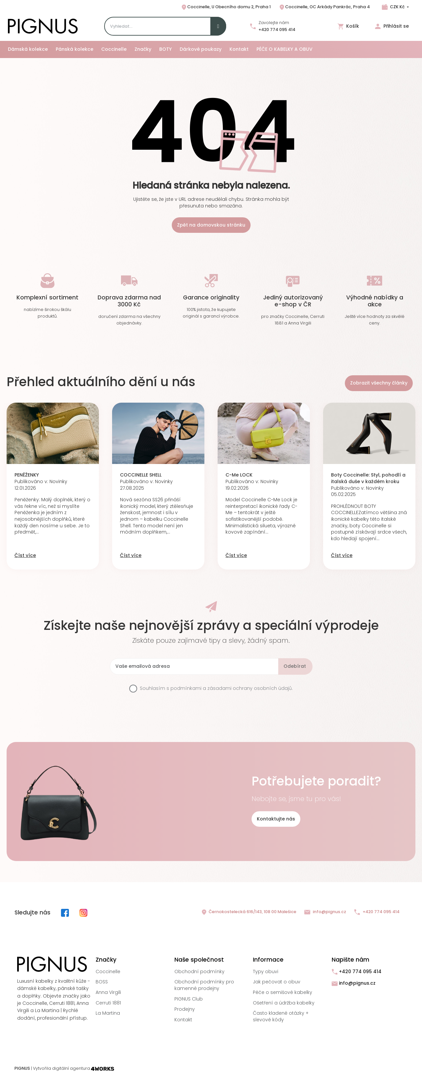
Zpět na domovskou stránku (211, 225)
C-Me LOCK (239, 475)
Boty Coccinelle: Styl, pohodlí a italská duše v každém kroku (368, 478)
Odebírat (295, 666)
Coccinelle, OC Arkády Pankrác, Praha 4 (324, 7)
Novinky (58, 481)
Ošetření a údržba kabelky (284, 1003)
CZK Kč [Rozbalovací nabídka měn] (397, 7)
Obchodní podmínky (199, 971)
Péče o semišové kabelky (282, 992)
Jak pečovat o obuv (276, 981)
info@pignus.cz (325, 912)
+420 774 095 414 (276, 29)
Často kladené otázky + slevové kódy (281, 1016)
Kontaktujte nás (276, 819)
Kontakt (183, 1019)
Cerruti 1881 (108, 1003)
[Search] (165, 26)
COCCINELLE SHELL (141, 475)
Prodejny (184, 1009)
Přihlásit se (392, 26)
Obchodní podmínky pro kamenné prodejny (204, 985)
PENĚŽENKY (27, 475)
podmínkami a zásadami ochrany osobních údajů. (231, 688)
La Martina (108, 1013)
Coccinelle (108, 971)
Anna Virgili (108, 992)
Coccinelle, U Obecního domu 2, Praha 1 (226, 7)
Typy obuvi (265, 971)
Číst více (25, 555)
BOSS (102, 981)
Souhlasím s (216, 688)
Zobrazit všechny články (378, 383)
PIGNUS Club (188, 999)
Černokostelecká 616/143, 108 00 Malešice (248, 912)
